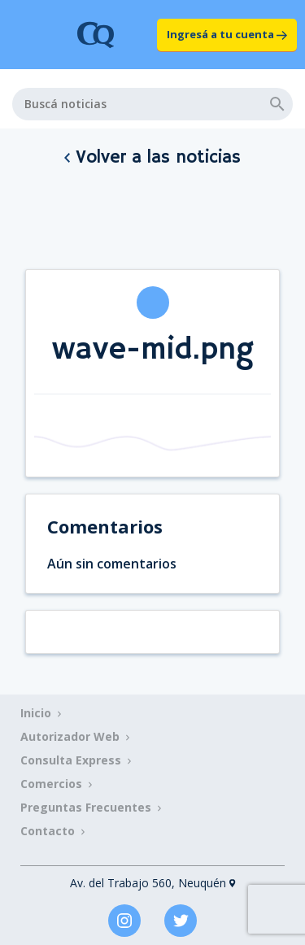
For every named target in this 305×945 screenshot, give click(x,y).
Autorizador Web (70, 736)
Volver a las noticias (152, 157)
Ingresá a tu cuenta (227, 34)
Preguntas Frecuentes (85, 807)
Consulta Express (70, 760)
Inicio (35, 713)
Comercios (51, 783)
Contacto (47, 830)
